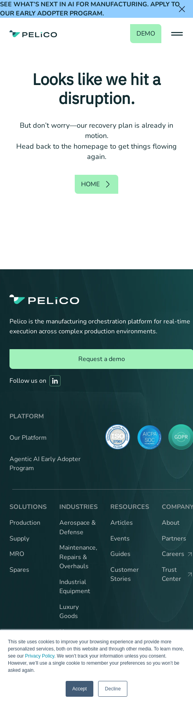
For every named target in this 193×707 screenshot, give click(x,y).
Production (24, 522)
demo (145, 33)
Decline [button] (113, 689)
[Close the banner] (182, 9)
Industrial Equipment (74, 587)
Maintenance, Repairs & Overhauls (78, 557)
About (171, 522)
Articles (121, 522)
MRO (16, 554)
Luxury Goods (69, 612)
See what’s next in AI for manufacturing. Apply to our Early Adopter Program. (90, 9)
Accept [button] (79, 689)
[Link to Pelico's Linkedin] (55, 380)
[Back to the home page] (33, 33)
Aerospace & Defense (77, 527)
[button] (176, 33)
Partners (174, 538)
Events (120, 538)
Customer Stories (124, 574)
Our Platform (28, 437)
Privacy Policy (39, 656)
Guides (120, 554)
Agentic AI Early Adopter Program (45, 464)
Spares (19, 569)
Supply (19, 538)
